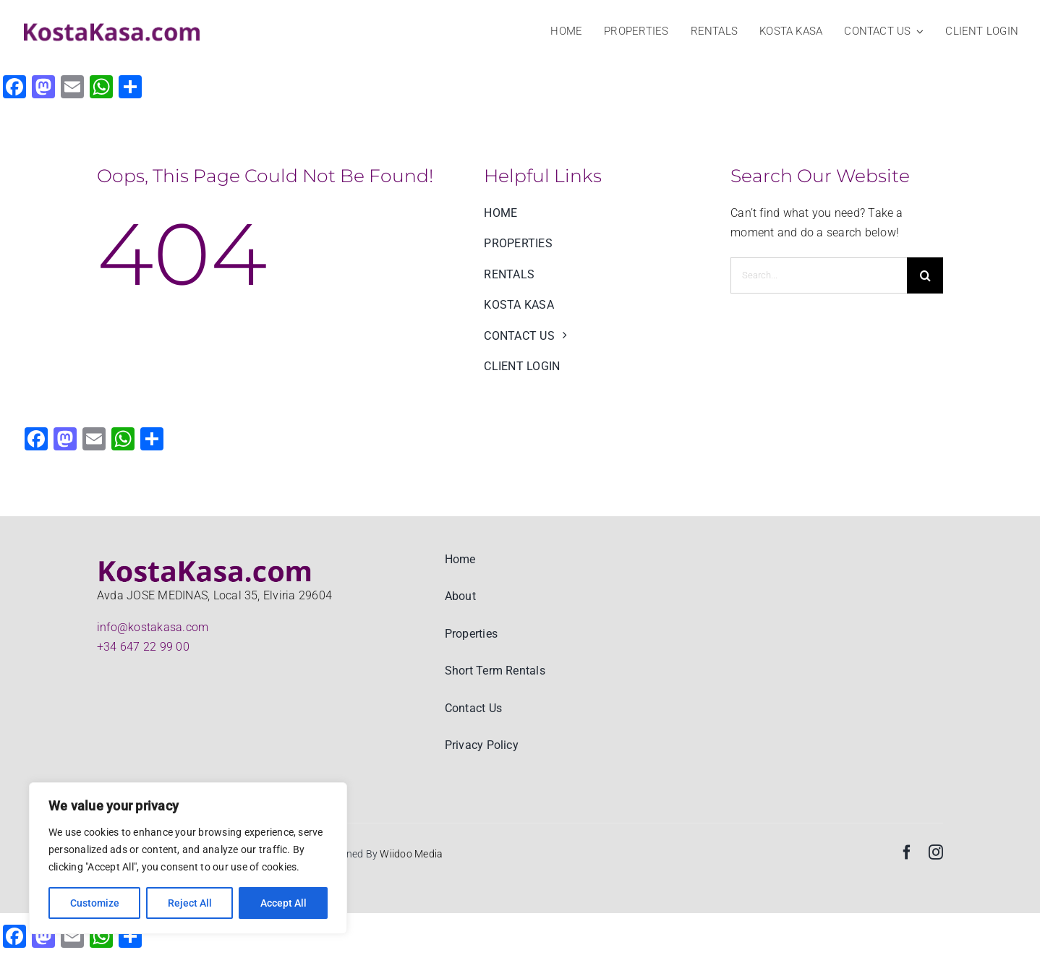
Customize (94, 903)
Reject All (190, 903)
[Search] (925, 275)
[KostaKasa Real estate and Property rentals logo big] (112, 25)
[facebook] (907, 852)
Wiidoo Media (411, 854)
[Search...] (818, 275)
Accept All (283, 903)
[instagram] (936, 852)
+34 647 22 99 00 (143, 647)
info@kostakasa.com (152, 627)
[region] (188, 858)
